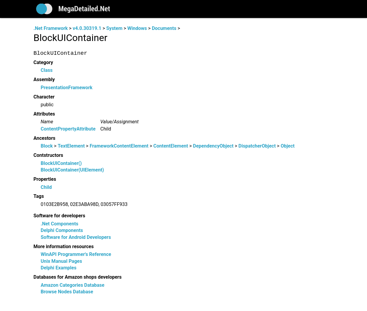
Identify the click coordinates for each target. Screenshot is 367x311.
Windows (137, 28)
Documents (164, 28)
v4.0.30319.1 (87, 28)
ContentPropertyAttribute (68, 129)
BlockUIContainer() (61, 163)
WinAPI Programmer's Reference (76, 254)
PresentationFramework (67, 87)
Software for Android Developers (76, 237)
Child (46, 187)
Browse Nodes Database (67, 292)
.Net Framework (51, 28)
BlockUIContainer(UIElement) (72, 170)
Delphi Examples (59, 268)
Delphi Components (62, 230)
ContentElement (170, 146)
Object (288, 146)
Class (47, 70)
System (114, 28)
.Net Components (60, 224)
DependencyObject (213, 146)
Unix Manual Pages (61, 261)
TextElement (71, 146)
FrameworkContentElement (119, 146)
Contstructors (48, 155)
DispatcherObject (257, 146)
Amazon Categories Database (72, 285)
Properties (45, 179)
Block (47, 146)
